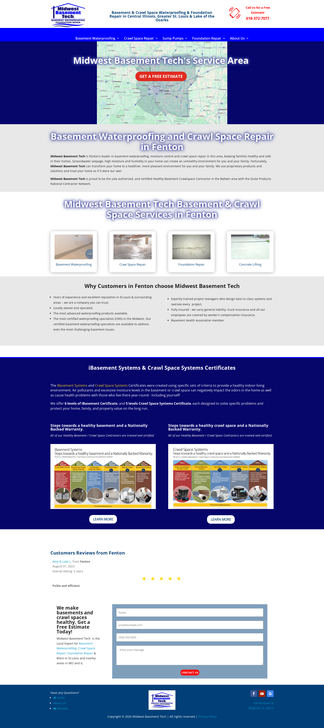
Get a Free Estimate (161, 76)
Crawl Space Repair (139, 39)
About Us (237, 39)
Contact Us (189, 672)
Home (59, 698)
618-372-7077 (257, 18)
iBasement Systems (72, 385)
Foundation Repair (206, 39)
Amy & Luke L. (62, 561)
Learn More (103, 519)
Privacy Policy (207, 716)
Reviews (60, 708)
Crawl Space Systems (111, 385)
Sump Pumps (173, 39)
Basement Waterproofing (95, 39)
